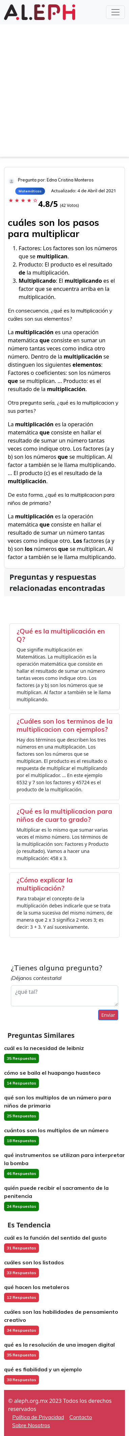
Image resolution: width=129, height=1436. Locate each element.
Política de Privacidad (38, 1417)
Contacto (80, 1417)
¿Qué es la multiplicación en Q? (61, 635)
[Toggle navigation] (115, 12)
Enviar (108, 1015)
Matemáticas (30, 191)
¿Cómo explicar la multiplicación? (44, 884)
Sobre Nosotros (31, 1425)
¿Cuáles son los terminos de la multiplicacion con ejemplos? (64, 725)
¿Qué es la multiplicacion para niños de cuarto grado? (64, 815)
